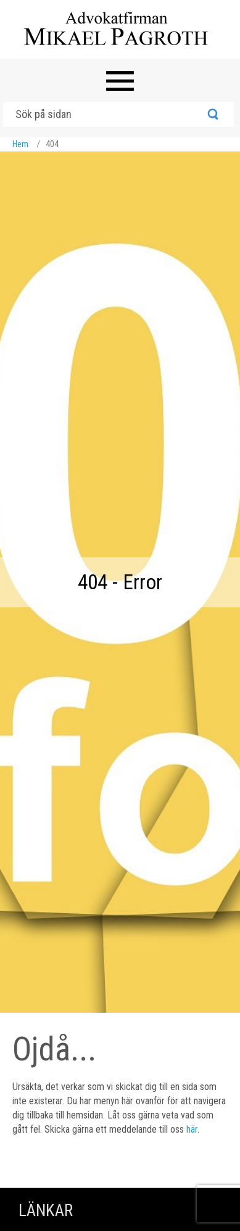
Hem (20, 144)
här (191, 1129)
